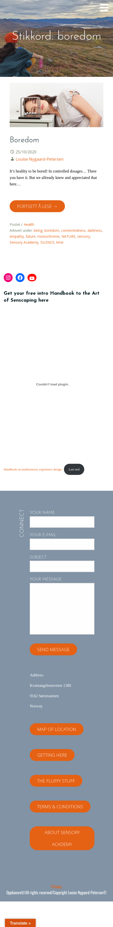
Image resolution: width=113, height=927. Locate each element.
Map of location (56, 729)
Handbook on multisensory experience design (33, 469)
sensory (83, 236)
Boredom (24, 140)
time (59, 242)
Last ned (74, 469)
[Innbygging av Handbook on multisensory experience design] (52, 384)
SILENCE (47, 242)
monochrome (48, 236)
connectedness (73, 230)
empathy (17, 236)
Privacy (56, 887)
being (38, 230)
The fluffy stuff (56, 781)
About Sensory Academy (62, 838)
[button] (106, 7)
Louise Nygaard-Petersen (39, 159)
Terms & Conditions (60, 807)
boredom (51, 230)
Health (29, 224)
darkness (94, 230)
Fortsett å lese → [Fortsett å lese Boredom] (37, 206)
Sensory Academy (24, 242)
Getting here (52, 755)
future (30, 236)
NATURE (68, 236)
